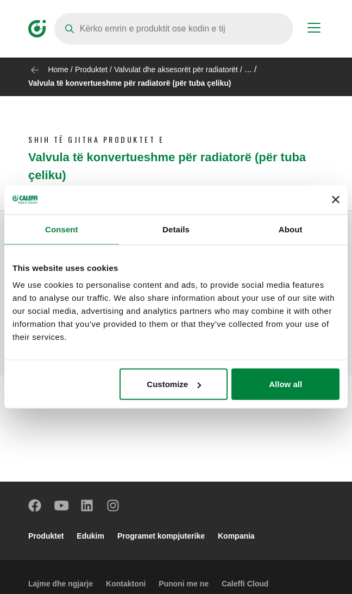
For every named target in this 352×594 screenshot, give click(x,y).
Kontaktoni (126, 583)
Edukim (90, 536)
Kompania (236, 536)
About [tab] (291, 228)
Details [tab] (176, 228)
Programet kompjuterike (161, 536)
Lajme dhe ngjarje (60, 583)
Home (58, 69)
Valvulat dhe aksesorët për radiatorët (176, 69)
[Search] (173, 29)
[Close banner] (336, 200)
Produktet (91, 69)
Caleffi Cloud (245, 583)
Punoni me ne (184, 583)
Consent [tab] (61, 228)
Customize (174, 384)
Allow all (285, 384)
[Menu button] (314, 29)
